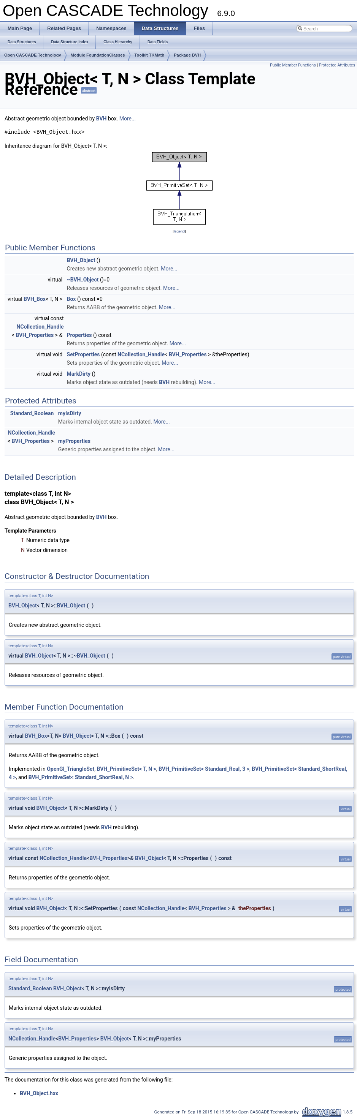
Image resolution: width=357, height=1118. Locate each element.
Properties (79, 335)
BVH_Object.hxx (39, 1093)
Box (71, 299)
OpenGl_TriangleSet (70, 769)
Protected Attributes (337, 65)
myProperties (74, 441)
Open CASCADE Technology (32, 55)
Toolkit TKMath (150, 55)
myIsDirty (69, 413)
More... (127, 118)
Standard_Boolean (32, 413)
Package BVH (187, 55)
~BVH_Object (83, 280)
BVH (101, 118)
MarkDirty (78, 374)
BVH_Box (35, 299)
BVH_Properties (35, 335)
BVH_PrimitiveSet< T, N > (126, 769)
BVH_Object (81, 260)
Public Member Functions (293, 65)
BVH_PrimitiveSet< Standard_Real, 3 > (204, 769)
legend (179, 231)
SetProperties (83, 354)
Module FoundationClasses (98, 55)
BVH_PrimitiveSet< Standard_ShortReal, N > (81, 777)
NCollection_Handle (40, 327)
